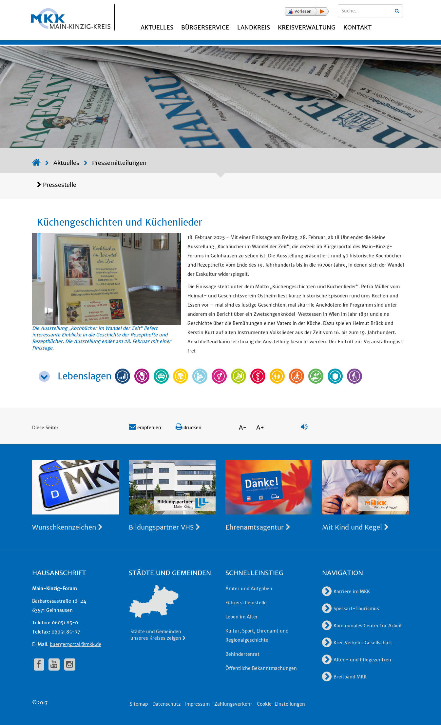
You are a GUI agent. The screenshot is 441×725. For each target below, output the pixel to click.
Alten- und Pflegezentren (356, 660)
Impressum (197, 704)
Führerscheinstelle (246, 603)
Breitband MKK (344, 677)
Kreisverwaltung (307, 27)
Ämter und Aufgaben (248, 589)
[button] (307, 11)
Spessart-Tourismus (350, 609)
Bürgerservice (205, 27)
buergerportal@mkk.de (75, 644)
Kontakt (357, 27)
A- (243, 427)
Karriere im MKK (346, 591)
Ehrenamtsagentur (257, 527)
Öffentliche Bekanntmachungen (261, 668)
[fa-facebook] (39, 664)
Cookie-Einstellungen (281, 704)
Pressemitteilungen (119, 163)
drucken (188, 428)
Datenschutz (166, 704)
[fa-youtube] (54, 664)
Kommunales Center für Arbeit (362, 626)
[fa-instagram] (69, 664)
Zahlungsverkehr (233, 704)
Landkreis (253, 27)
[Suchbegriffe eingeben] (370, 10)
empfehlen (145, 428)
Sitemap (139, 704)
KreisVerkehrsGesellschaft (357, 643)
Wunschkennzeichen (67, 527)
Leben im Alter (241, 617)
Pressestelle (59, 185)
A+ (260, 427)
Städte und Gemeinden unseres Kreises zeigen (158, 635)
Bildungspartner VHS (164, 527)
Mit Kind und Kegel (355, 527)
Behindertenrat (242, 654)
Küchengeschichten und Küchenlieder (119, 222)
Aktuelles (157, 27)
